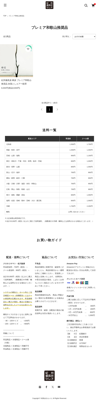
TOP (4, 16)
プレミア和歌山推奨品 (16, 16)
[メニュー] (5, 5)
